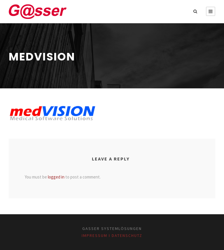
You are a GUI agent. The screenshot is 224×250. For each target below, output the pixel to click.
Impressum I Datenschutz (112, 235)
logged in (56, 177)
